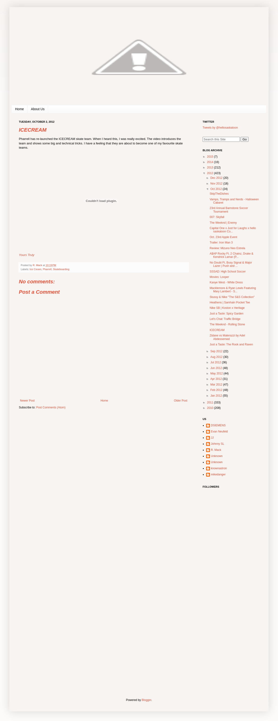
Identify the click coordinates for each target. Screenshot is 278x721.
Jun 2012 (216, 368)
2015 (210, 156)
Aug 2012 (216, 357)
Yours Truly (26, 255)
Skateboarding (61, 269)
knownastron (219, 468)
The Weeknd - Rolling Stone (227, 324)
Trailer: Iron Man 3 (221, 242)
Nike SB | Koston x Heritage (227, 308)
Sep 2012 (216, 351)
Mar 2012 (216, 384)
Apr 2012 (216, 379)
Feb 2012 (216, 390)
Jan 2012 (216, 395)
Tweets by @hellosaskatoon (220, 127)
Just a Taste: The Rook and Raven (231, 344)
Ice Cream (35, 269)
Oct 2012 (216, 189)
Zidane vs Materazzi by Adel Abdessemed (227, 337)
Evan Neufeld (219, 431)
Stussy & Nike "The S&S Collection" (232, 297)
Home (19, 109)
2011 (210, 402)
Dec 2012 (216, 178)
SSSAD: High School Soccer (228, 271)
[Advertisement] (226, 605)
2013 (210, 167)
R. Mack (216, 450)
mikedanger (218, 474)
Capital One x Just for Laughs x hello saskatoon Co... (233, 229)
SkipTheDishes (219, 193)
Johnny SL (217, 443)
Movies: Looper (219, 277)
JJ (212, 437)
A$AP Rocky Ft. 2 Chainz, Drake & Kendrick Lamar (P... (231, 255)
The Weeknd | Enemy (223, 222)
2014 (210, 162)
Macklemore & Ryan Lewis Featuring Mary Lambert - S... (233, 289)
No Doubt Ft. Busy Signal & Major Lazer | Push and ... (231, 264)
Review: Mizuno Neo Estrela (227, 248)
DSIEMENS (218, 425)
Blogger (146, 700)
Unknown (217, 456)
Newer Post (27, 400)
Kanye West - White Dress (226, 282)
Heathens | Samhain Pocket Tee (230, 302)
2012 (210, 173)
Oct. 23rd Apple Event (223, 237)
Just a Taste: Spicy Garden (226, 313)
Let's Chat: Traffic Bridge (225, 319)
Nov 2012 (216, 183)
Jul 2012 (216, 362)
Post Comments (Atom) (50, 407)
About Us (38, 109)
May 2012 (217, 373)
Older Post (180, 400)
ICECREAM (217, 330)
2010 (210, 408)
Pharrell (47, 269)
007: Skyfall (217, 217)
